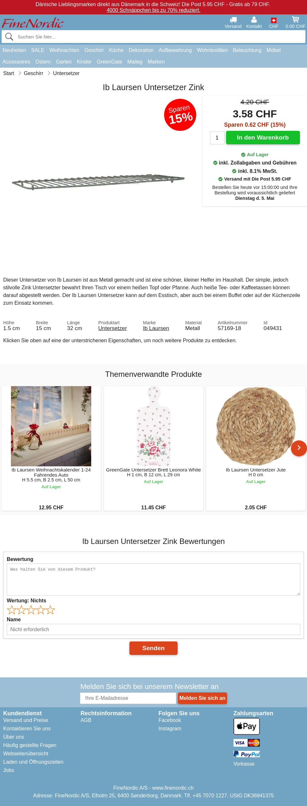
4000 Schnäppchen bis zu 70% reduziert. (153, 10)
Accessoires (16, 61)
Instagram (169, 728)
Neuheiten (14, 50)
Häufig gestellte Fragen (29, 745)
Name (14, 619)
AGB (86, 720)
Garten (64, 61)
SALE (37, 50)
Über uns (13, 737)
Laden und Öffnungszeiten (33, 762)
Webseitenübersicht (25, 753)
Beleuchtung (247, 50)
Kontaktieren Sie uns (27, 728)
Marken (156, 61)
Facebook (169, 720)
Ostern (43, 61)
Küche (116, 50)
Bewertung (20, 559)
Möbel (274, 50)
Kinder (84, 61)
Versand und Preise (25, 720)
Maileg (135, 61)
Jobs (8, 770)
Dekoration (141, 50)
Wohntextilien (212, 50)
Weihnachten (64, 50)
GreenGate (109, 61)
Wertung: (26, 600)
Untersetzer (112, 328)
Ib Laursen (156, 328)
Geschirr (94, 50)
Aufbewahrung (175, 50)
